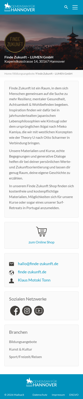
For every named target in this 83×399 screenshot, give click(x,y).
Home (8, 73)
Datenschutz (40, 394)
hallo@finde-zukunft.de (38, 263)
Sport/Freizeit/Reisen (25, 357)
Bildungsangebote (23, 73)
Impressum (58, 394)
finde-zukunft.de (32, 271)
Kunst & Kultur (20, 349)
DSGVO (74, 394)
